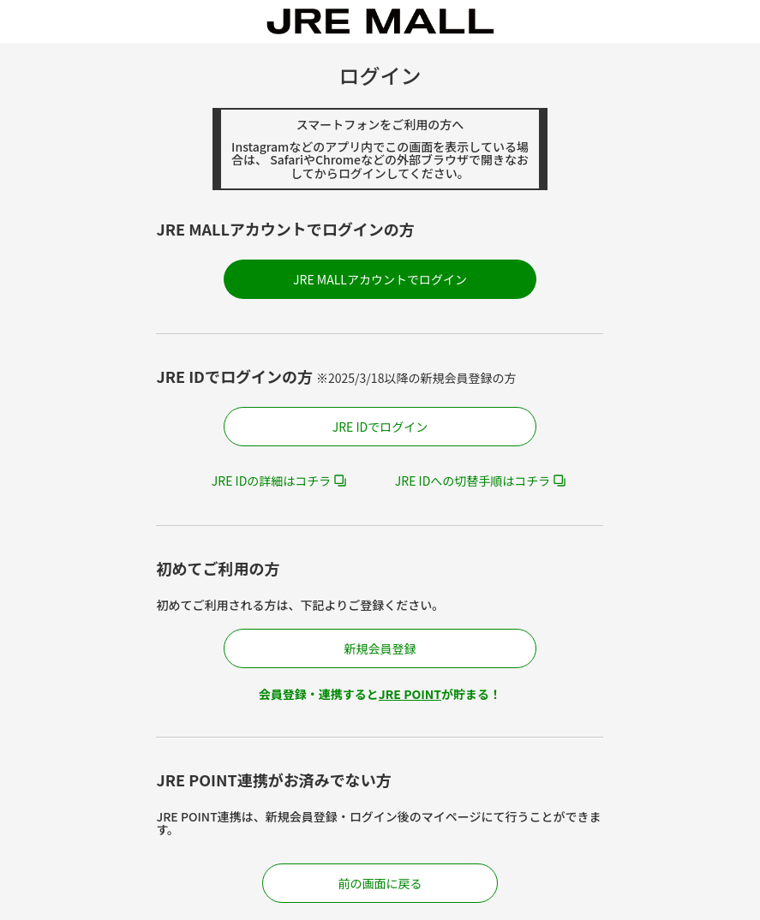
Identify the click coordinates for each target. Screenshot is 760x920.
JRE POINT (410, 693)
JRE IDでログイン (380, 426)
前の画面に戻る (380, 883)
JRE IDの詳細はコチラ (272, 480)
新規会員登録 (380, 648)
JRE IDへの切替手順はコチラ (473, 480)
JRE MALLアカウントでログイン (380, 279)
